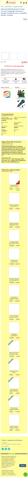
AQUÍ (14, 475)
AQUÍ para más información (6, 467)
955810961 (6, 446)
